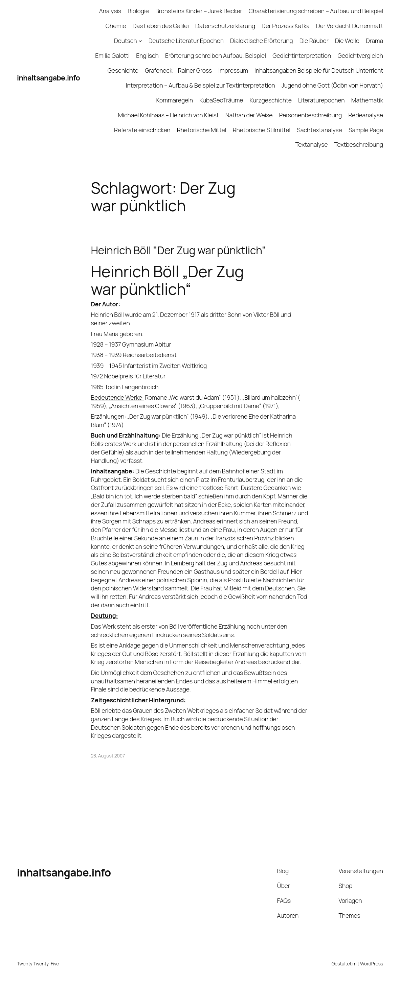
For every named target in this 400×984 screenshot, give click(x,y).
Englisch (147, 55)
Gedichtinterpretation (301, 55)
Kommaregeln (174, 100)
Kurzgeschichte (271, 100)
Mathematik (367, 100)
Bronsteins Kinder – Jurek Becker (198, 11)
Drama (374, 41)
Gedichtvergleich (360, 55)
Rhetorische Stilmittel (261, 130)
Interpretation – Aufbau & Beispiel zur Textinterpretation (200, 85)
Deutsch (125, 41)
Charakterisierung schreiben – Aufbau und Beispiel (316, 11)
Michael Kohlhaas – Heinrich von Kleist (168, 115)
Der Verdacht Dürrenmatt (349, 26)
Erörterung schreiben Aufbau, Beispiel (215, 55)
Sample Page (366, 130)
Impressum (233, 70)
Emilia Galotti (112, 55)
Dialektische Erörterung (261, 41)
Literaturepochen (321, 100)
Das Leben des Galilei (161, 26)
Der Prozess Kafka (286, 26)
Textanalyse (311, 144)
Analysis (110, 11)
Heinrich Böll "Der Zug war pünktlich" (178, 250)
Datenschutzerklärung (225, 26)
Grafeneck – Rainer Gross (178, 70)
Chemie (116, 26)
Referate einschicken (142, 130)
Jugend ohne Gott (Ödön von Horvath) (332, 85)
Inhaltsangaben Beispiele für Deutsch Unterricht (318, 70)
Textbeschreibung (358, 144)
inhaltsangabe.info (48, 78)
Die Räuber (314, 41)
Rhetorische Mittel (201, 130)
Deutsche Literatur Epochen (186, 41)
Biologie (138, 11)
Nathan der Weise (249, 115)
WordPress (371, 963)
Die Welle (347, 41)
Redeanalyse (365, 115)
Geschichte (123, 70)
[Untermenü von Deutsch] (140, 41)
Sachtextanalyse (319, 130)
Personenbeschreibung (310, 115)
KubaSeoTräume (221, 100)
